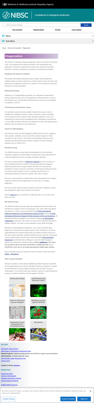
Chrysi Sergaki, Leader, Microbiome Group (13, 358)
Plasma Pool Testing (7, 374)
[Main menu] (47, 36)
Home (4, 48)
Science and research (14, 48)
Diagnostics (26, 48)
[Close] (90, 392)
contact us (13, 195)
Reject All (84, 400)
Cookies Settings (9, 400)
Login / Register (77, 30)
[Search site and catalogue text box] (41, 25)
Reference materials (32, 162)
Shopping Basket (38, 30)
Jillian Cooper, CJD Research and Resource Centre (16, 351)
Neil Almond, (9, 349)
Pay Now (57, 30)
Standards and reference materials (11, 378)
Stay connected (17, 30)
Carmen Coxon (5, 361)
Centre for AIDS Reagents (8, 376)
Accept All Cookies (68, 400)
